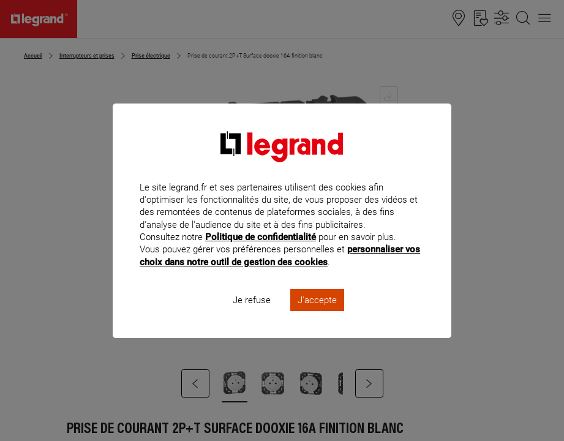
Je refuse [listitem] (252, 316)
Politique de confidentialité (260, 253)
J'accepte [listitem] (317, 316)
